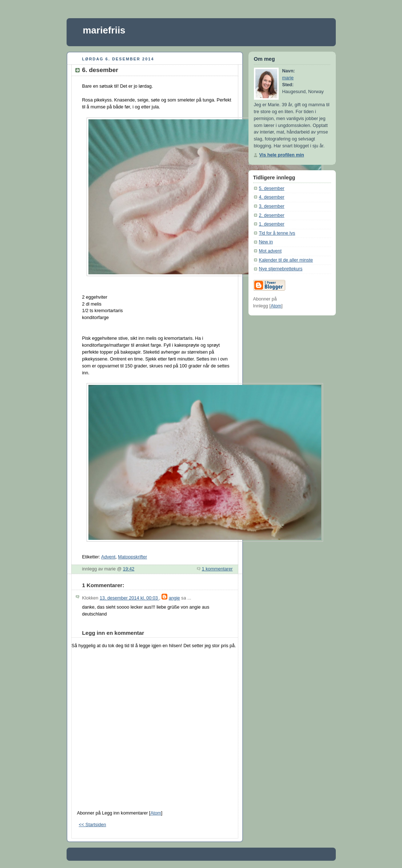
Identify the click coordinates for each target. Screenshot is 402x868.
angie (174, 598)
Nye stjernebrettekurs (281, 268)
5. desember (271, 188)
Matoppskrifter (132, 557)
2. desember (271, 215)
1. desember (271, 224)
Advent (108, 557)
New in (266, 241)
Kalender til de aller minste (286, 260)
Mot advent (270, 251)
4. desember (271, 197)
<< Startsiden (92, 824)
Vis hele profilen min (281, 155)
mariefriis (104, 30)
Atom (155, 813)
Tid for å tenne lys (277, 233)
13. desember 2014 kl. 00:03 (129, 598)
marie (288, 77)
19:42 (129, 569)
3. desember (271, 206)
